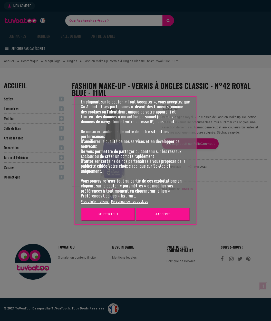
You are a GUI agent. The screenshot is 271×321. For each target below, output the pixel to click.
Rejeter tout (108, 214)
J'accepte (162, 214)
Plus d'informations (95, 201)
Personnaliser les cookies (129, 201)
